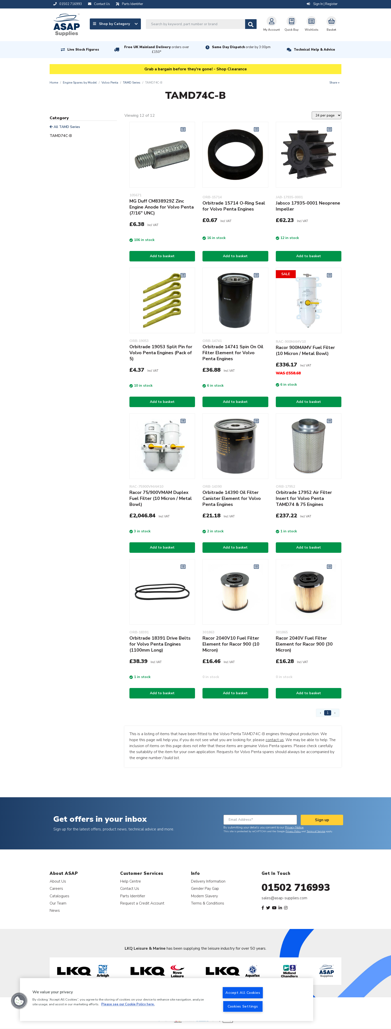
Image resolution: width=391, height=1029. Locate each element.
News (55, 910)
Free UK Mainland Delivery (156, 49)
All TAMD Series (65, 126)
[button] (19, 1001)
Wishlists (311, 24)
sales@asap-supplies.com (284, 898)
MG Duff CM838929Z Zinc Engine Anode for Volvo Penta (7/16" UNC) (161, 207)
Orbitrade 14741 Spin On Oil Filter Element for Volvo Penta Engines (232, 353)
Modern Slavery (204, 896)
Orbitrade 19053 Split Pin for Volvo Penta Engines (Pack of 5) (160, 353)
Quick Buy (291, 24)
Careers (56, 888)
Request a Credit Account (142, 903)
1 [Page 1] (328, 712)
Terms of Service (315, 831)
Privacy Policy (293, 831)
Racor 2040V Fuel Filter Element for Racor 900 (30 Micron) (304, 644)
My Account (271, 24)
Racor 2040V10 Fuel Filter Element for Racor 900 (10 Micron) (230, 644)
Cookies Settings (243, 1006)
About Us (58, 881)
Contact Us (129, 888)
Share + (334, 83)
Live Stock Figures (83, 49)
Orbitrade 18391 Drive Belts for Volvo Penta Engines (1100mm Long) (160, 644)
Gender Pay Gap (205, 888)
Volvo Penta (109, 83)
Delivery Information (208, 881)
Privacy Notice (294, 827)
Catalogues (59, 896)
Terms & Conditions (207, 903)
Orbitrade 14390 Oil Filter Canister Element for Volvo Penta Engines (231, 498)
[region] (166, 999)
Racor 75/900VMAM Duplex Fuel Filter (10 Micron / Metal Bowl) (160, 498)
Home (54, 83)
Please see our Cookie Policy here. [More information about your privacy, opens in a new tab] (128, 1004)
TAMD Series (131, 83)
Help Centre (130, 881)
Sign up (322, 820)
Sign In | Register (322, 4)
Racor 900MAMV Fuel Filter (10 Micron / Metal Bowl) (305, 350)
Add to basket (162, 256)
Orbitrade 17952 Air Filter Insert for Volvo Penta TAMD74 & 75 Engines (304, 498)
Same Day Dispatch (241, 47)
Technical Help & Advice (314, 49)
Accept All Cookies (242, 992)
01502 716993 (296, 887)
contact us (275, 740)
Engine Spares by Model (80, 83)
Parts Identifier (132, 896)
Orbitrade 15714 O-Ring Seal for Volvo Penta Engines (233, 206)
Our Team (58, 903)
